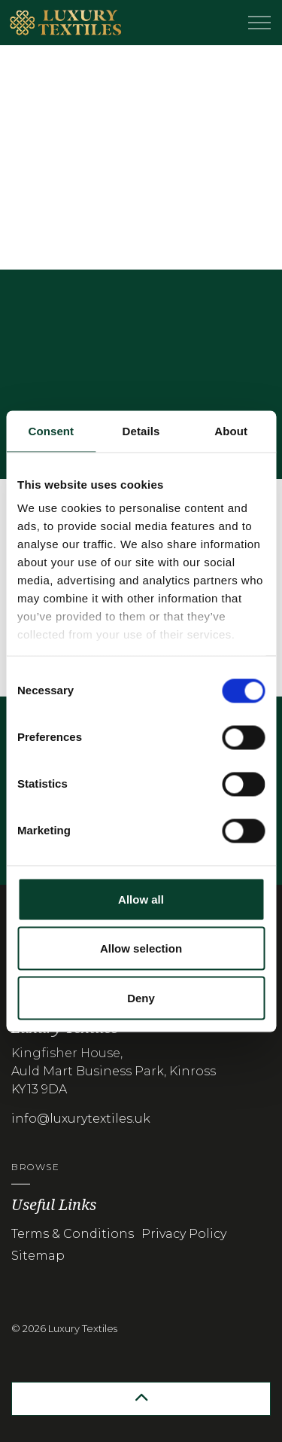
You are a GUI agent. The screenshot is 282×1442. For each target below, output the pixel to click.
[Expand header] (259, 22)
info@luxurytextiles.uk (80, 1118)
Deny (141, 997)
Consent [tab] (51, 430)
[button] (141, 1399)
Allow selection (141, 948)
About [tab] (230, 430)
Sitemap (38, 1255)
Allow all (141, 898)
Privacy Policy (183, 1234)
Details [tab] (141, 430)
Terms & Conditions (72, 1234)
